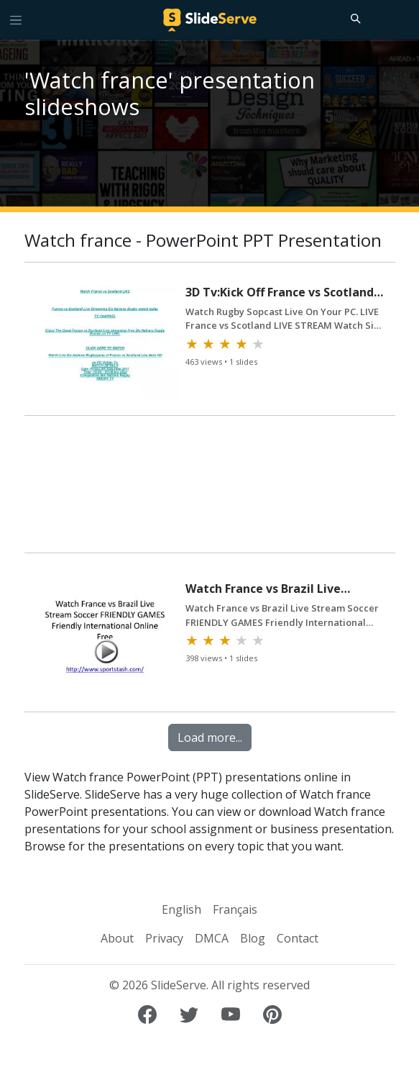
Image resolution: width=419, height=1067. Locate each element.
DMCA (212, 938)
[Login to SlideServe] (402, 19)
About (117, 938)
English (181, 909)
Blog (252, 938)
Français (235, 909)
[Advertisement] (209, 490)
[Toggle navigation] (16, 19)
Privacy (164, 938)
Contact (297, 938)
